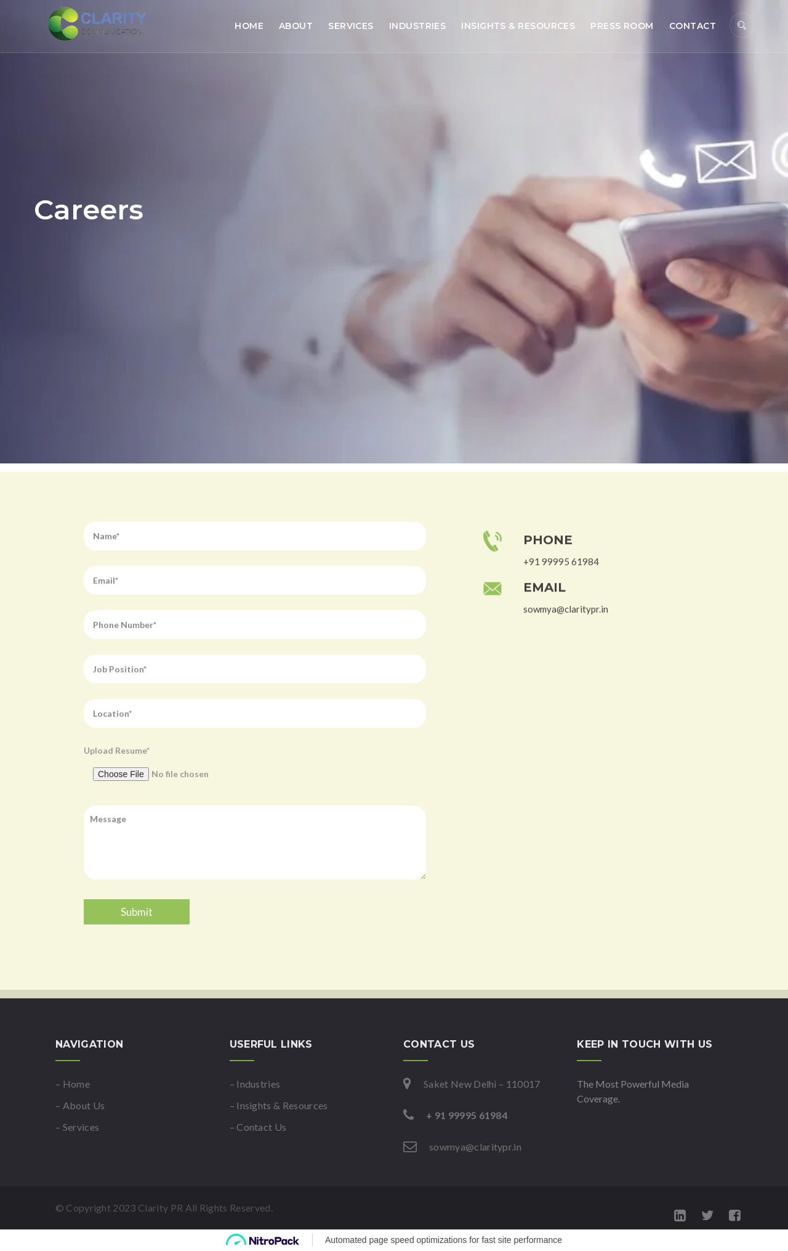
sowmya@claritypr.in (565, 642)
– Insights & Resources (279, 1105)
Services (351, 25)
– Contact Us (258, 1127)
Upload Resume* (255, 801)
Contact (692, 25)
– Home (72, 1084)
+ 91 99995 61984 (466, 1115)
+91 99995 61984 (561, 595)
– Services (77, 1127)
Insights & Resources (518, 25)
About (296, 25)
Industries (417, 25)
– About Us (80, 1105)
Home (249, 25)
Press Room (622, 25)
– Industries (255, 1084)
